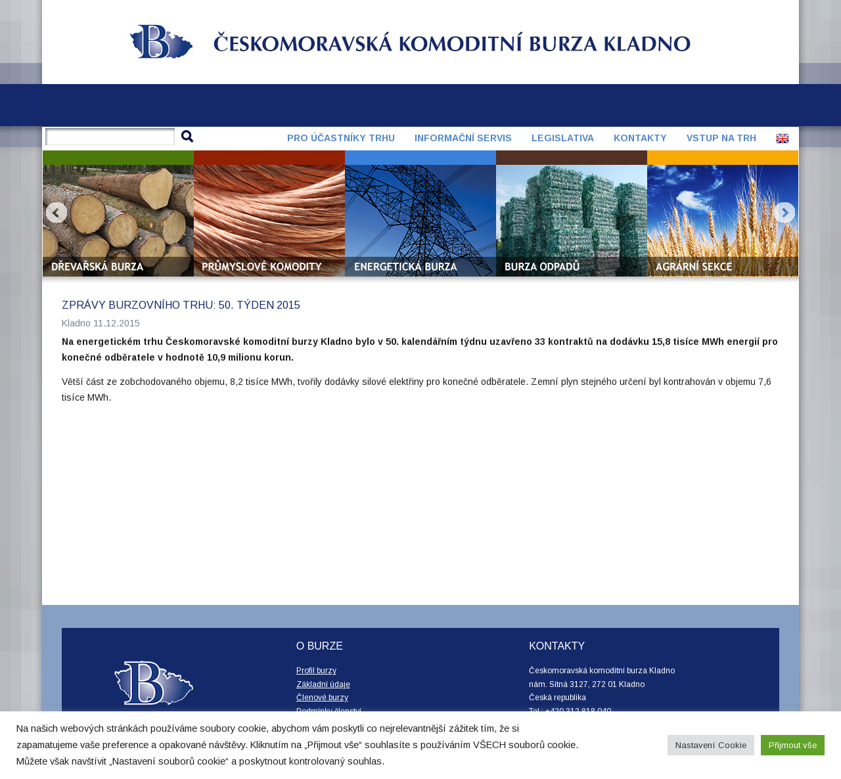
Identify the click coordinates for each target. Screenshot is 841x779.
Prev (56, 212)
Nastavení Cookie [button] (710, 745)
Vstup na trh (721, 138)
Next (784, 212)
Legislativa (563, 138)
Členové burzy (322, 697)
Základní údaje (323, 684)
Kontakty (640, 138)
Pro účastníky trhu (341, 138)
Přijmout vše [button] (793, 745)
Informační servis (463, 138)
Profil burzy (316, 670)
